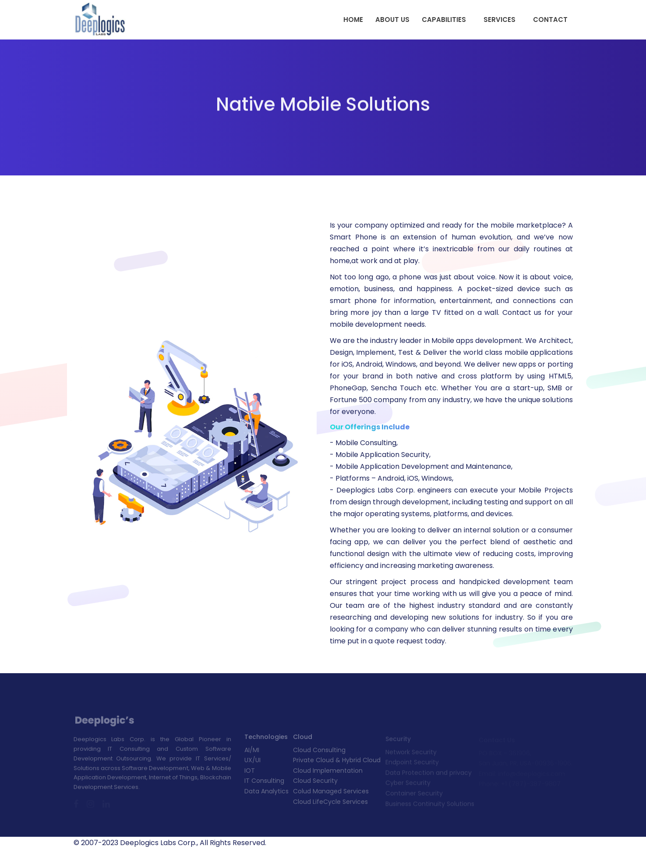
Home (353, 19)
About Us (392, 19)
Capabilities (444, 19)
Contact (550, 19)
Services (499, 19)
